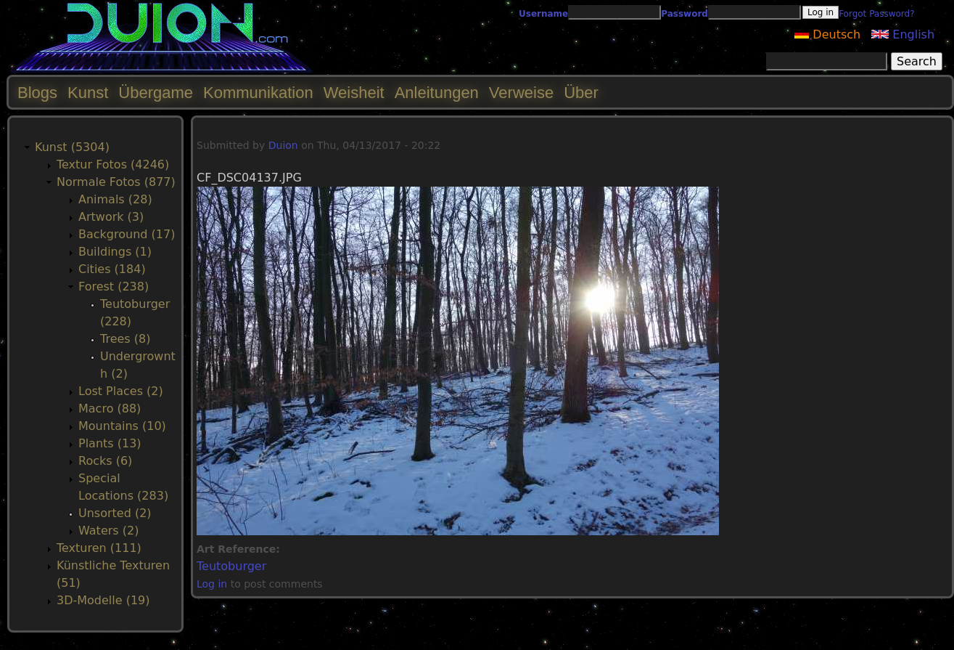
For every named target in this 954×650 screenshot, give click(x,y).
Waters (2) (108, 530)
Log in (212, 584)
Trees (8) (125, 339)
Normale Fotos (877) (116, 182)
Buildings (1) (115, 252)
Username (543, 14)
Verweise (521, 93)
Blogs (37, 93)
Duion (283, 145)
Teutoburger (231, 566)
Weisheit (354, 93)
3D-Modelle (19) (103, 600)
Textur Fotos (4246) (113, 164)
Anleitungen (437, 93)
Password (684, 14)
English (902, 34)
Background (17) (126, 234)
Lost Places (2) (120, 391)
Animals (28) (115, 199)
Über (581, 93)
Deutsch (827, 34)
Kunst (87, 93)
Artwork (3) (111, 217)
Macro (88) (109, 408)
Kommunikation (258, 93)
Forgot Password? (876, 14)
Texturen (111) (99, 548)
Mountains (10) (122, 426)
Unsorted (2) (115, 513)
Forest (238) (113, 286)
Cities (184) (112, 269)
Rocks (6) (105, 461)
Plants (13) (109, 443)
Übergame (155, 93)
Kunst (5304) (72, 147)
